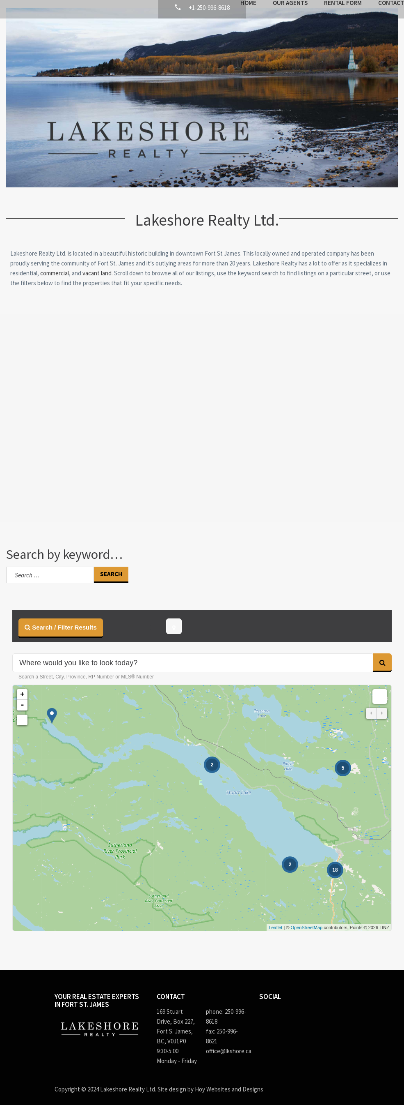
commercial (54, 265)
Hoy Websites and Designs (229, 1081)
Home (194, 32)
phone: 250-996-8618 (226, 1008)
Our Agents (236, 32)
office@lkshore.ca (226, 1043)
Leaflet (275, 919)
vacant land (97, 265)
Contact (337, 32)
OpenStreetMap (307, 919)
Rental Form (289, 32)
